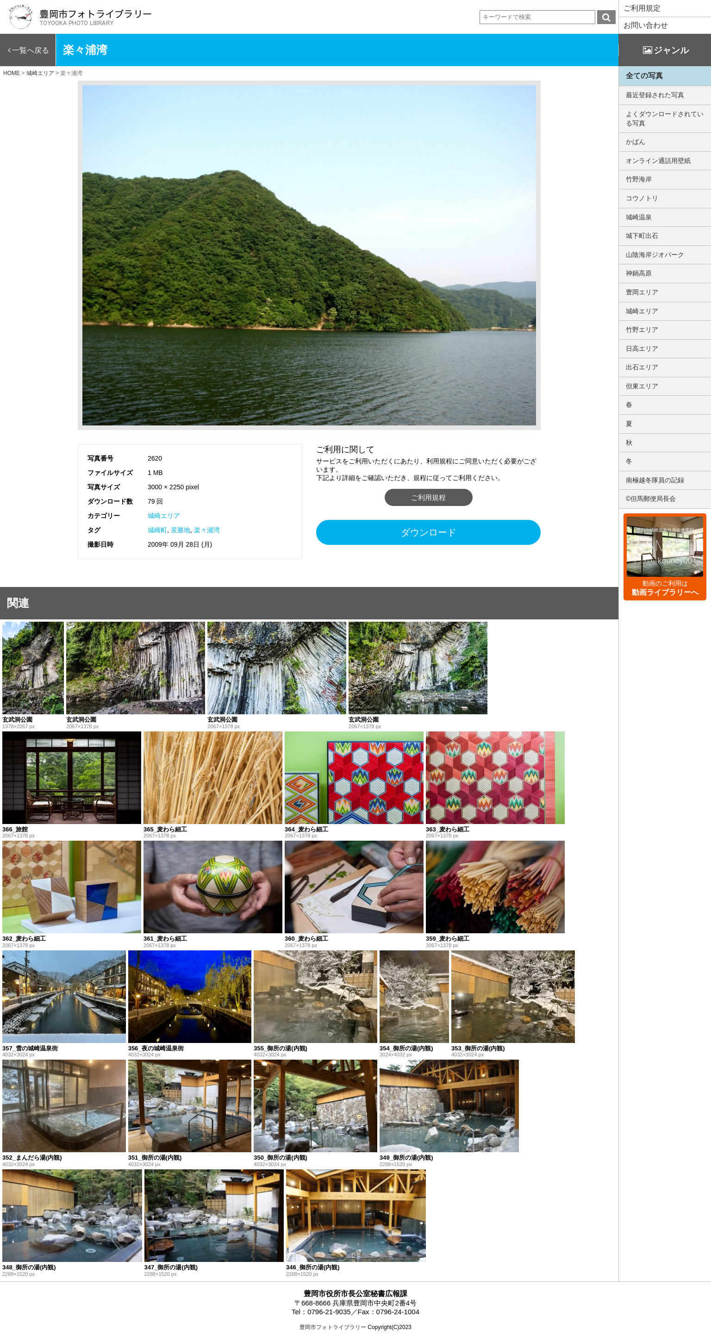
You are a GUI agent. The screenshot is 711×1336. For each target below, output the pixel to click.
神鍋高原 (639, 273)
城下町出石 (642, 235)
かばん (635, 141)
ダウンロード (428, 532)
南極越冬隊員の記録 (655, 480)
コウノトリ (642, 198)
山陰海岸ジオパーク (655, 254)
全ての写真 (644, 76)
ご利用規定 (642, 8)
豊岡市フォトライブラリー (332, 1327)
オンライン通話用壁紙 (658, 160)
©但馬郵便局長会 (651, 498)
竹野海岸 (639, 179)
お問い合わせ (646, 25)
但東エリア (642, 386)
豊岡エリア (642, 292)
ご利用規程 (428, 497)
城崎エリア (164, 515)
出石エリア (642, 367)
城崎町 (157, 530)
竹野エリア (642, 329)
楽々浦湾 (207, 530)
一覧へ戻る (30, 50)
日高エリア (642, 348)
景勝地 (180, 530)
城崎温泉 (639, 217)
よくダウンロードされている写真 (665, 118)
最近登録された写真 (655, 95)
